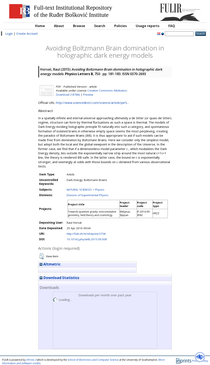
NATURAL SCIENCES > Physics (85, 189)
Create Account (27, 33)
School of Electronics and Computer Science (93, 360)
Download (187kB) (68, 94)
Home (40, 26)
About (59, 26)
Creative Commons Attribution (107, 90)
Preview (88, 94)
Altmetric (50, 264)
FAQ (171, 26)
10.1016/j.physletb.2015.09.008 (87, 239)
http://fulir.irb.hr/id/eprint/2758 (86, 234)
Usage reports (147, 26)
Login (9, 33)
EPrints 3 (31, 360)
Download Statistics (59, 277)
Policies (120, 26)
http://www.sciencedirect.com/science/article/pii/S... (92, 103)
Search (99, 26)
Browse (79, 26)
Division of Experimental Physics (87, 195)
